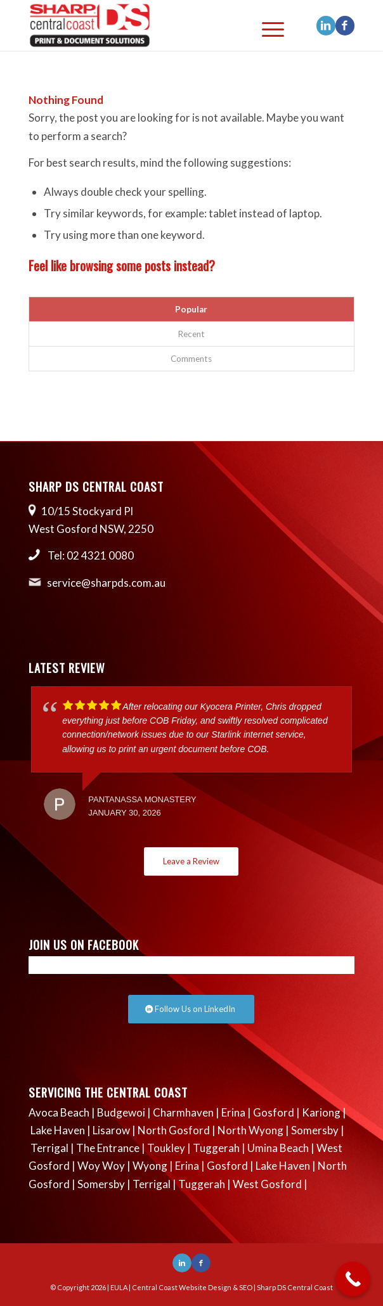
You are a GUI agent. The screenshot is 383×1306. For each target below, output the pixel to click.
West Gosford (267, 1184)
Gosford (273, 1112)
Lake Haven (57, 1130)
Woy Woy (101, 1165)
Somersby (315, 1130)
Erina (233, 1112)
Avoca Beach (59, 1112)
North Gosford (174, 1130)
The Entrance (108, 1148)
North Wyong (250, 1130)
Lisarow (111, 1130)
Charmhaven (183, 1112)
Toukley (166, 1148)
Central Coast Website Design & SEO (192, 1287)
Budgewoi (121, 1112)
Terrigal (49, 1148)
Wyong (150, 1165)
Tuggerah (216, 1148)
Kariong (321, 1112)
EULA (118, 1287)
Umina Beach (278, 1148)
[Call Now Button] (352, 1279)
